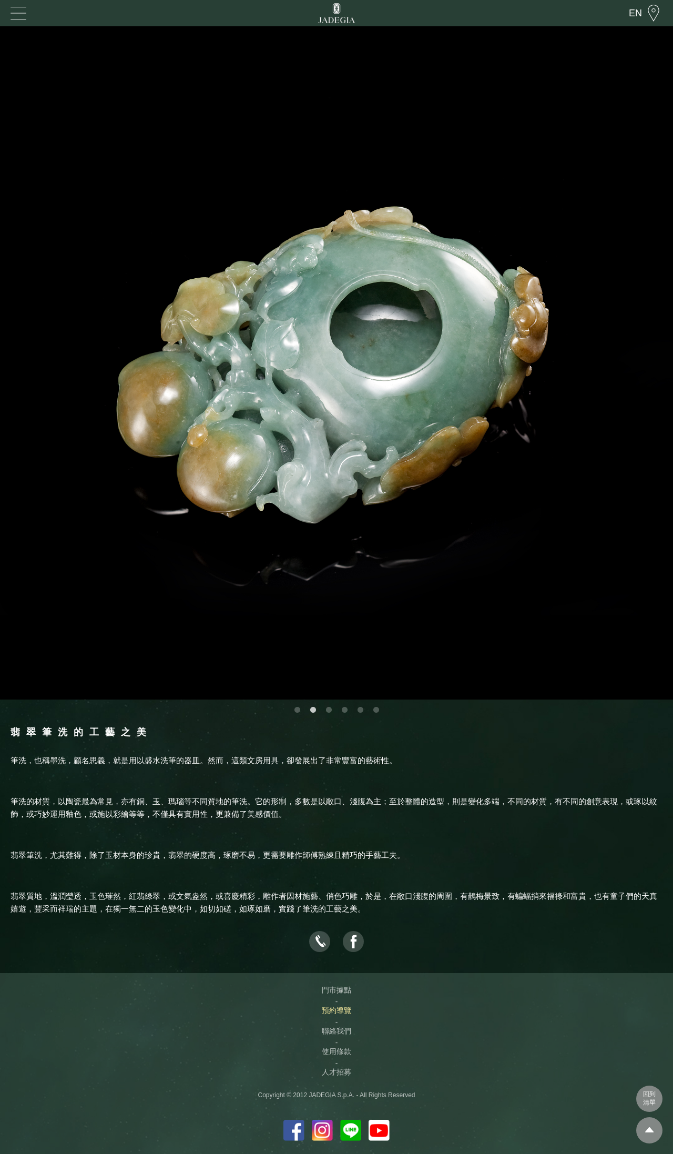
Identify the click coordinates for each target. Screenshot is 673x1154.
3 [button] (328, 710)
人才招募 (336, 1072)
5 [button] (360, 710)
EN (635, 13)
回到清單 (649, 1098)
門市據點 (336, 990)
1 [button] (297, 710)
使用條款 (336, 1051)
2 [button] (313, 710)
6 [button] (376, 710)
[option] (336, 363)
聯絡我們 (336, 1031)
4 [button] (344, 710)
